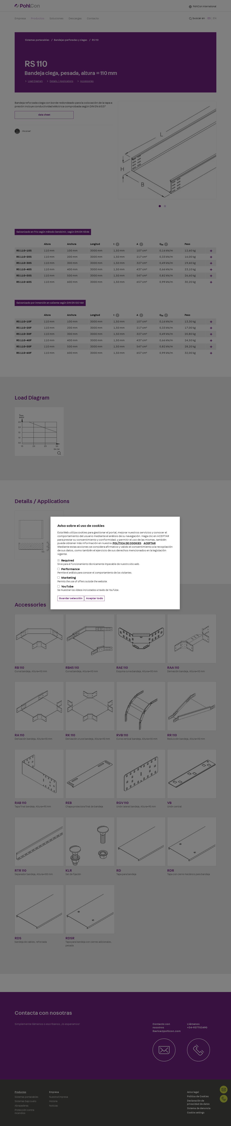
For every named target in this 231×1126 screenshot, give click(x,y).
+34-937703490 (224, 1099)
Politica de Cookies (198, 1096)
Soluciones (56, 19)
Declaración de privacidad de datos (198, 1102)
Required (115, 562)
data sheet (44, 115)
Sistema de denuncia (198, 1108)
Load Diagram (35, 81)
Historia (53, 1101)
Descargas (75, 19)
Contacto (93, 19)
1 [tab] (160, 206)
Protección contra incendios (24, 1111)
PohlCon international (202, 7)
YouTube (115, 588)
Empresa (20, 19)
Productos (37, 19)
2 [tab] (165, 206)
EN (214, 19)
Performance (115, 571)
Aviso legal (193, 1092)
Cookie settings (195, 1113)
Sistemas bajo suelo (25, 1101)
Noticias (53, 1106)
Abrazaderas (21, 1106)
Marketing (115, 579)
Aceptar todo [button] (94, 598)
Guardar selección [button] (70, 598)
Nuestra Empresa (58, 1097)
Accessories (87, 81)
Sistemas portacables (26, 1097)
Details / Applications (61, 81)
